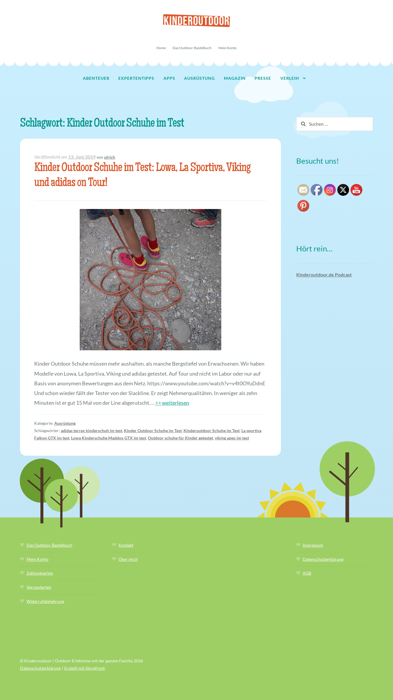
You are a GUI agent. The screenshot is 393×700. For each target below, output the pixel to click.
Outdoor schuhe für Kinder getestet (180, 437)
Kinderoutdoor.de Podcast (324, 274)
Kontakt (126, 545)
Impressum (313, 545)
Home (161, 48)
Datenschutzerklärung (323, 559)
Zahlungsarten (40, 572)
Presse (263, 78)
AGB (307, 572)
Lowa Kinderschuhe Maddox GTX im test (108, 437)
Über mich (128, 559)
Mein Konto (227, 48)
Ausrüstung (199, 78)
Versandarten (39, 587)
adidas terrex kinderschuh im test (91, 430)
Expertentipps (136, 78)
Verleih (289, 78)
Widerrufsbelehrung (45, 601)
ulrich (109, 157)
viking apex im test (232, 437)
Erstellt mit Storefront (84, 668)
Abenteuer (96, 78)
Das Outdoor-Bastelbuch (192, 48)
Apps (169, 78)
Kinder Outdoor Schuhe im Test (153, 430)
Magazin (235, 78)
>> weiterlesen (172, 402)
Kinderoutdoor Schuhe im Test (212, 430)
